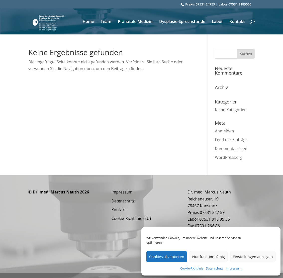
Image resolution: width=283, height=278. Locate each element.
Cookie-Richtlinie (191, 268)
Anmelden (224, 131)
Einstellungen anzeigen (253, 256)
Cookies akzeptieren (166, 256)
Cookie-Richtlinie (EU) (131, 218)
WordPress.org (228, 157)
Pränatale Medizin (135, 22)
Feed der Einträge (231, 139)
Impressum (234, 268)
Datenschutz (214, 268)
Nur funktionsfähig (208, 256)
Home (88, 22)
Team (106, 22)
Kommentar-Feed (231, 148)
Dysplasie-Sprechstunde (182, 22)
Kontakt (237, 22)
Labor (217, 22)
